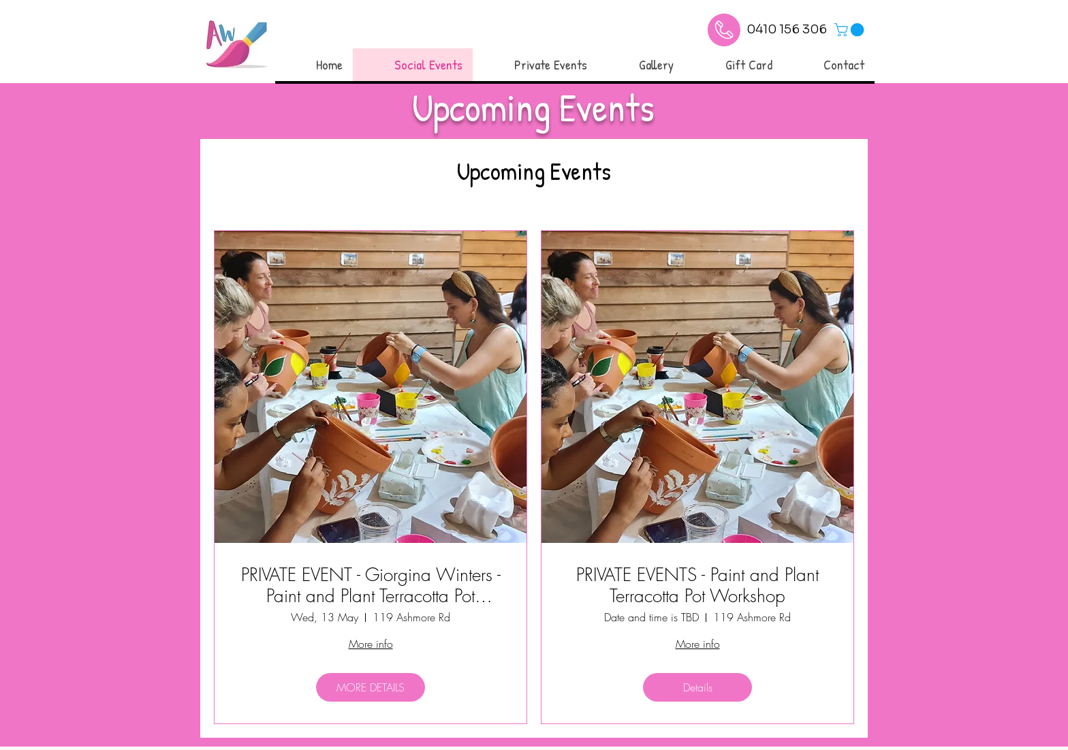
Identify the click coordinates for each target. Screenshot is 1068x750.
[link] (850, 30)
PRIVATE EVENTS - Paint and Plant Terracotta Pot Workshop (697, 586)
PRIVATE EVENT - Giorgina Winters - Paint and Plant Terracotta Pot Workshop (371, 586)
